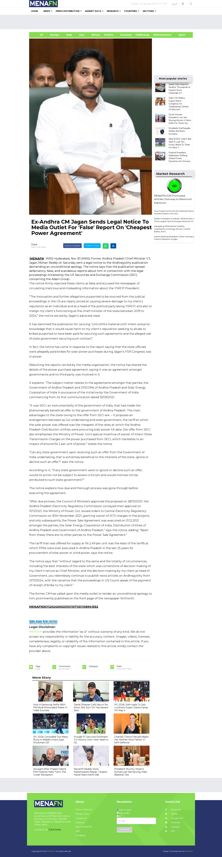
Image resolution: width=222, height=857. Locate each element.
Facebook (173, 809)
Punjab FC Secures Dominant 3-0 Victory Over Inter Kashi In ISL (91, 739)
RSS (170, 831)
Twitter (171, 814)
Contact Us (81, 818)
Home (34, 11)
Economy (126, 34)
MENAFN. (52, 851)
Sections (148, 11)
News (47, 11)
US (38, 34)
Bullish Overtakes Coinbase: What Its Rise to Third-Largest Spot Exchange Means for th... (174, 219)
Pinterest (172, 822)
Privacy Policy (82, 814)
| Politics (108, 34)
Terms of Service (84, 809)
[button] (183, 3)
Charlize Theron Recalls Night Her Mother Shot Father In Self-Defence (131, 739)
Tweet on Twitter (92, 246)
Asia (82, 34)
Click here (55, 829)
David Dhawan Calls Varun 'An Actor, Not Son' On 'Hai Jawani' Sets (91, 707)
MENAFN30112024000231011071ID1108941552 (63, 606)
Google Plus (174, 818)
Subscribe (124, 829)
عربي (174, 3)
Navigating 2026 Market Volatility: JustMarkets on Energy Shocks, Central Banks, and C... (172, 229)
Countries (130, 11)
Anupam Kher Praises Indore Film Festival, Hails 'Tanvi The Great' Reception (49, 772)
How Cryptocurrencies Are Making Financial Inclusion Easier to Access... (174, 212)
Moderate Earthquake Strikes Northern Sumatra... (180, 131)
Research (112, 11)
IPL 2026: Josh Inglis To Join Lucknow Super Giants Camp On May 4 (131, 707)
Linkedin (172, 827)
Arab (69, 34)
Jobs (78, 831)
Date (34, 244)
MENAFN (37, 258)
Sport (180, 34)
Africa (95, 34)
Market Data (93, 11)
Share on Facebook (72, 246)
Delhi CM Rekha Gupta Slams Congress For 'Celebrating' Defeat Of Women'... (179, 104)
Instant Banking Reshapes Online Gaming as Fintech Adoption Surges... (174, 237)
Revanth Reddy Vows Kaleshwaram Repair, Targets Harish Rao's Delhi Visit (90, 772)
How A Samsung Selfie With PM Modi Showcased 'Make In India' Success (50, 707)
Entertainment (158, 34)
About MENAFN (84, 827)
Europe (55, 34)
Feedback (80, 835)
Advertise (80, 822)
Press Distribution (67, 11)
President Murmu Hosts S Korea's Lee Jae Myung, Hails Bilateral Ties (130, 772)
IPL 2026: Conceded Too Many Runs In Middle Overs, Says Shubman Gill (50, 739)
